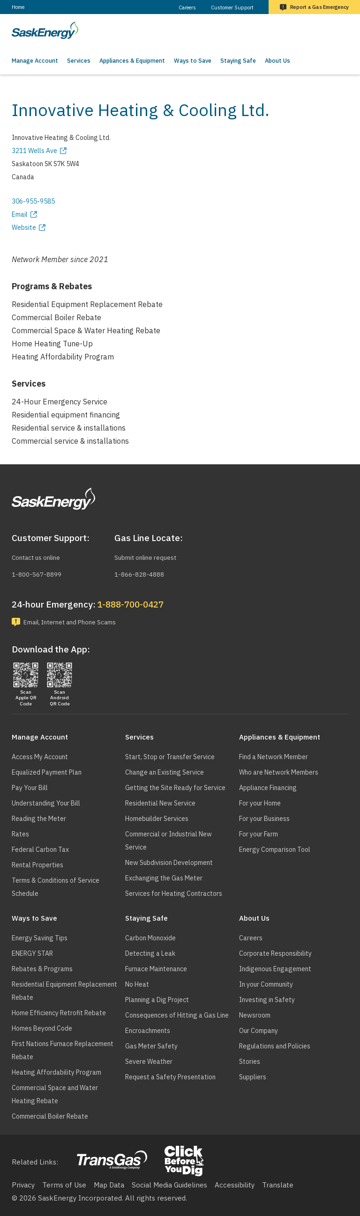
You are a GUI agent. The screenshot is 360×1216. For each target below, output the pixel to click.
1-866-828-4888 (141, 572)
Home (18, 7)
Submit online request (150, 555)
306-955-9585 (33, 201)
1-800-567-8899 (39, 572)
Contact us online (40, 555)
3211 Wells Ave (34, 151)
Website (24, 227)
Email (20, 214)
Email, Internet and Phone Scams (78, 621)
